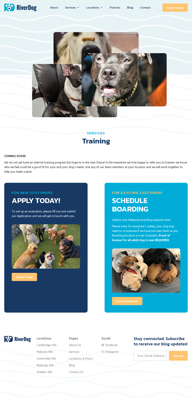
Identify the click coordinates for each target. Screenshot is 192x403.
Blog (130, 7)
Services (74, 351)
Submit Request (127, 301)
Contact (145, 7)
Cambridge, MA (47, 345)
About (54, 7)
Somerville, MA (46, 358)
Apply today (175, 7)
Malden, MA (44, 372)
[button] (72, 7)
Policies (115, 7)
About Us (75, 345)
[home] (20, 7)
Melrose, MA (45, 351)
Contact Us (76, 372)
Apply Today (24, 277)
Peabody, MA (45, 365)
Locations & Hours (81, 358)
